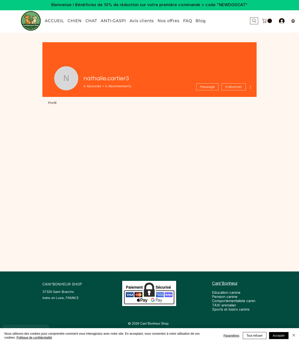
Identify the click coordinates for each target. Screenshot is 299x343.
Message (207, 87)
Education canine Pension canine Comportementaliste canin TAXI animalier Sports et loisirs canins (233, 301)
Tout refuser (255, 335)
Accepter (279, 335)
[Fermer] (293, 336)
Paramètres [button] (231, 335)
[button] (168, 20)
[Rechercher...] (254, 20)
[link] (267, 21)
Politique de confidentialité (34, 337)
